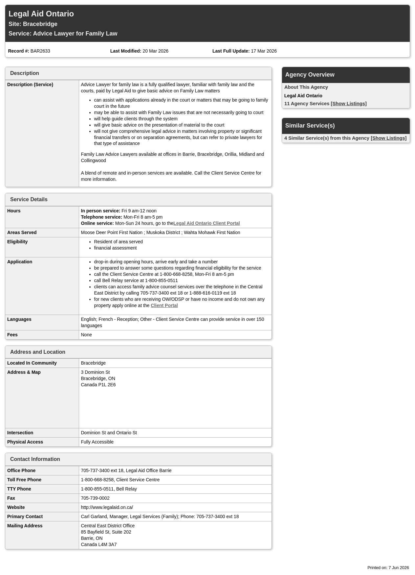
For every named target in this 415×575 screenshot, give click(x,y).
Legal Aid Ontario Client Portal (206, 223)
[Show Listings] (349, 103)
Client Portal (164, 305)
